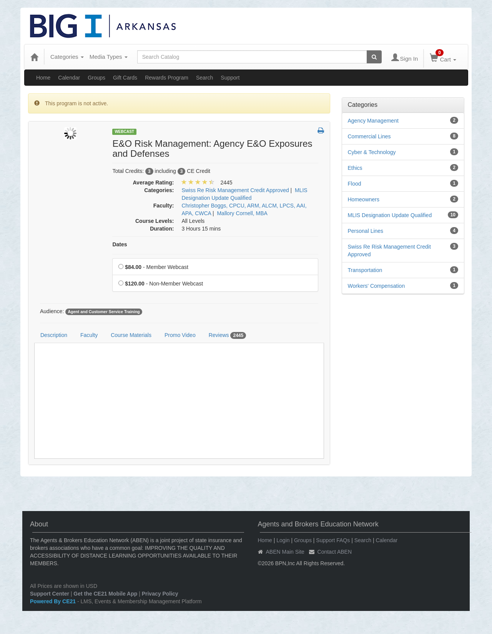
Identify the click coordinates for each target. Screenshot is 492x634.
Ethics (355, 168)
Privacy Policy (160, 594)
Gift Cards (125, 78)
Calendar (69, 78)
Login (282, 540)
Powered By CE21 (53, 601)
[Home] (34, 56)
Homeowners (363, 199)
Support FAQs (333, 540)
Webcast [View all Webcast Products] (124, 131)
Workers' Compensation (376, 286)
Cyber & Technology (372, 152)
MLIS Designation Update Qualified (390, 215)
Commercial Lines (369, 136)
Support (230, 78)
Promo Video (180, 335)
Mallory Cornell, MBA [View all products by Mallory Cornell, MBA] (242, 213)
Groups (96, 78)
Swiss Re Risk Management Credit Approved (389, 250)
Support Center (49, 594)
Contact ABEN (334, 552)
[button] (320, 131)
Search (204, 78)
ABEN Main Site (285, 552)
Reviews (227, 335)
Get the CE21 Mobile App (105, 594)
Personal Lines (366, 231)
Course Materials (131, 335)
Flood (354, 184)
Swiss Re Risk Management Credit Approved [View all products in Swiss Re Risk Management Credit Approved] (235, 190)
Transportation (365, 270)
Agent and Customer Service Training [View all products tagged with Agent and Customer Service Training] (104, 311)
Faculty (89, 335)
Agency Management (373, 121)
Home (43, 78)
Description (53, 335)
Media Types (109, 56)
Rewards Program (166, 78)
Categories (67, 56)
